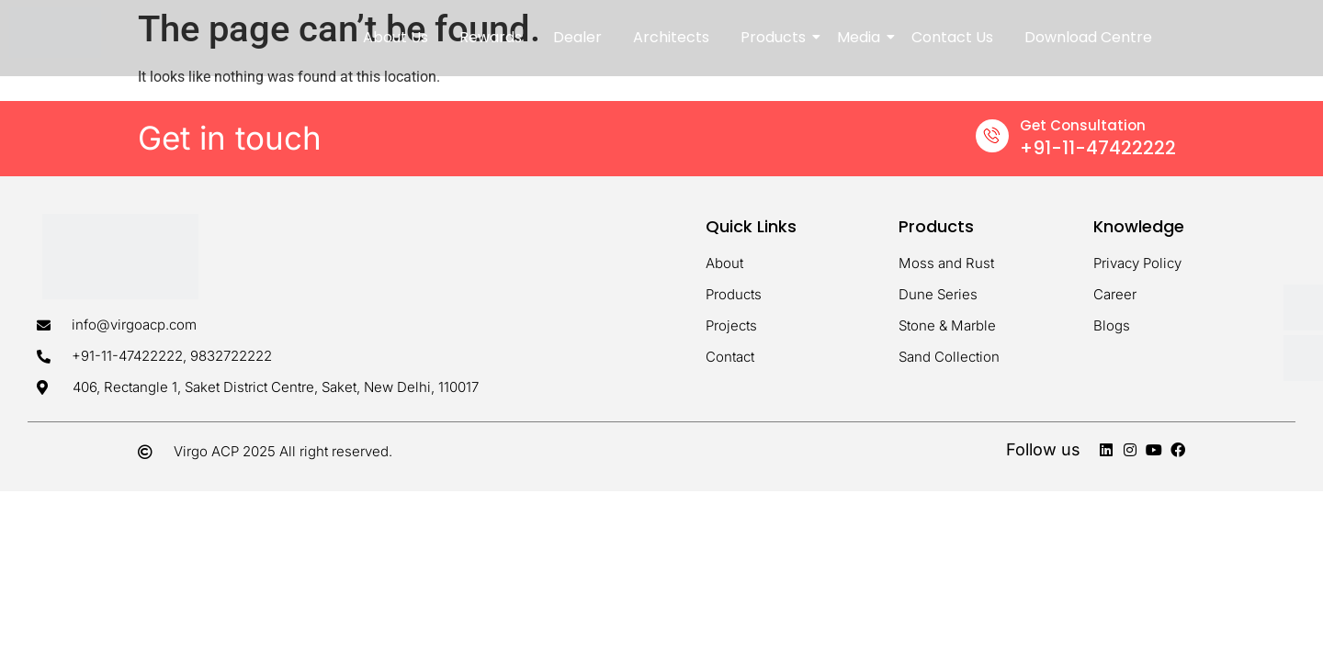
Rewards (490, 37)
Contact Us (952, 37)
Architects (671, 37)
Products (776, 37)
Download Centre (1088, 37)
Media (862, 37)
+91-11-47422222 (1098, 148)
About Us (395, 37)
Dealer (577, 37)
